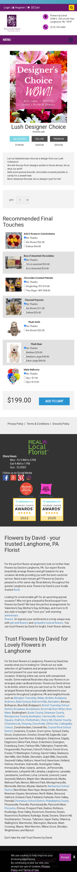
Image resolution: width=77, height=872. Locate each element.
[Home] (12, 23)
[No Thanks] (25, 237)
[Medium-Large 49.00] (25, 356)
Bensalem (54, 701)
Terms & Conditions (38, 423)
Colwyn (9, 727)
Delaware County (54, 712)
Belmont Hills (39, 701)
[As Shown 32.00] (25, 330)
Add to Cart (54, 401)
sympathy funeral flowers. (49, 622)
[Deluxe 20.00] (25, 312)
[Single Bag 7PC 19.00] (25, 286)
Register (18, 7)
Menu (7, 40)
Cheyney (26, 723)
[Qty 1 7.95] (25, 377)
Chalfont (19, 720)
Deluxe (39, 138)
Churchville (38, 723)
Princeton (10, 808)
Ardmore (10, 701)
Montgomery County (16, 716)
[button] (71, 7)
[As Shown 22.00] (25, 242)
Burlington (35, 716)
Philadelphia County (57, 800)
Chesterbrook (12, 723)
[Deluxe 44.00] (25, 246)
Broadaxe (19, 709)
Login (7, 7)
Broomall (46, 709)
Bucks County (35, 712)
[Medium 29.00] (25, 352)
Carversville (49, 716)
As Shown (19, 138)
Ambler (49, 697)
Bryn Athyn (58, 709)
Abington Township (25, 697)
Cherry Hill (46, 720)
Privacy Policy (15, 423)
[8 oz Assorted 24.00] (25, 268)
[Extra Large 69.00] (25, 360)
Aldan (40, 697)
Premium (59, 138)
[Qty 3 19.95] (25, 381)
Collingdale (65, 723)
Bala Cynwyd (23, 701)
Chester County (62, 720)
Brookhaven (33, 709)
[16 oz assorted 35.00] (25, 264)
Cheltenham (32, 720)
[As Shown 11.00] (25, 308)
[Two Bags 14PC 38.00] (25, 290)
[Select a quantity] (22, 200)
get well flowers (19, 622)
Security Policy (60, 423)
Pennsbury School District (30, 800)
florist (17, 589)
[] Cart (33, 7)
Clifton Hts (52, 723)
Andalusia (60, 697)
